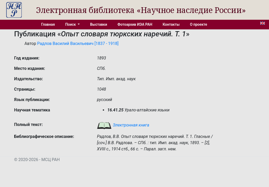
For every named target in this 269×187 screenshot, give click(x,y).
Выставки (98, 24)
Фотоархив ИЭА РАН (135, 24)
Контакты (171, 24)
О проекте (198, 24)
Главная (48, 24)
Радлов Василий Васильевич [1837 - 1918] (77, 43)
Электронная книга (123, 125)
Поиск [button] (71, 24)
